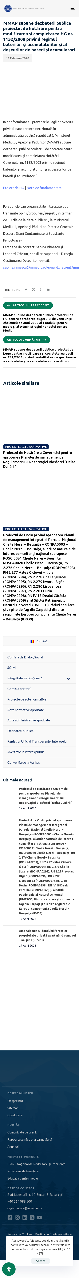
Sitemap (13, 1108)
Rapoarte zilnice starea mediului (29, 1139)
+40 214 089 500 (19, 1201)
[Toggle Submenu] (68, 678)
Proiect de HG (13, 188)
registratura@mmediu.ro (24, 1208)
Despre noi (15, 1101)
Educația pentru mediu (22, 1178)
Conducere (15, 1115)
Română (39, 641)
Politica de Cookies (19, 1234)
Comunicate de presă (21, 1132)
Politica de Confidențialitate (53, 1234)
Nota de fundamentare (44, 188)
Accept (41, 1261)
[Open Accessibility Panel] (9, 1269)
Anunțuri (13, 1146)
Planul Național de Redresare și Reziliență (36, 1164)
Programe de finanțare (23, 1171)
